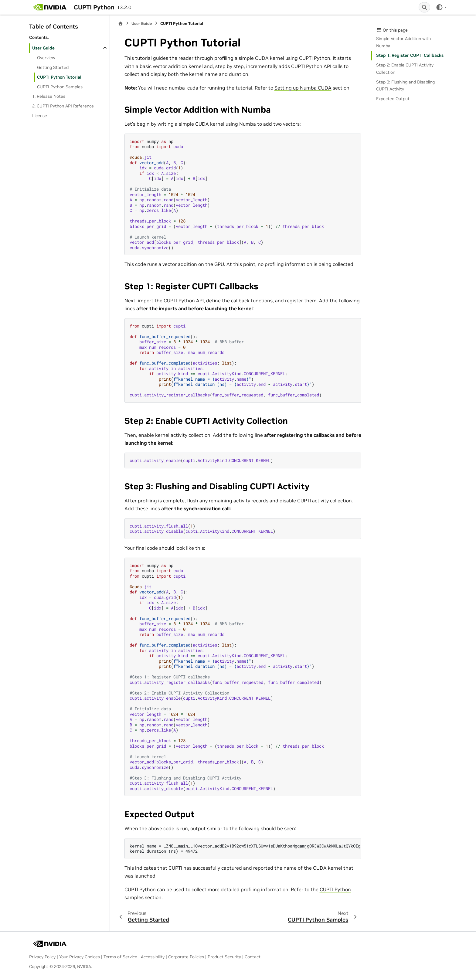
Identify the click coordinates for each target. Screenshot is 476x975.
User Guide (43, 48)
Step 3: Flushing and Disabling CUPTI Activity (405, 85)
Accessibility (153, 957)
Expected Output (393, 98)
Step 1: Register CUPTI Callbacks (410, 55)
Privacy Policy (42, 957)
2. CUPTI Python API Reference (63, 106)
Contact (252, 957)
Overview (46, 57)
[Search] (424, 7)
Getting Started (53, 67)
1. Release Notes (48, 96)
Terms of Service (120, 957)
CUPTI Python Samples (60, 87)
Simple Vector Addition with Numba (403, 42)
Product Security (224, 957)
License (39, 115)
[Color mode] (441, 7)
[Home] (120, 23)
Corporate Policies (186, 957)
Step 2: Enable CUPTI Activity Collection (404, 68)
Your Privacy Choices (79, 957)
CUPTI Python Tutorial (59, 77)
